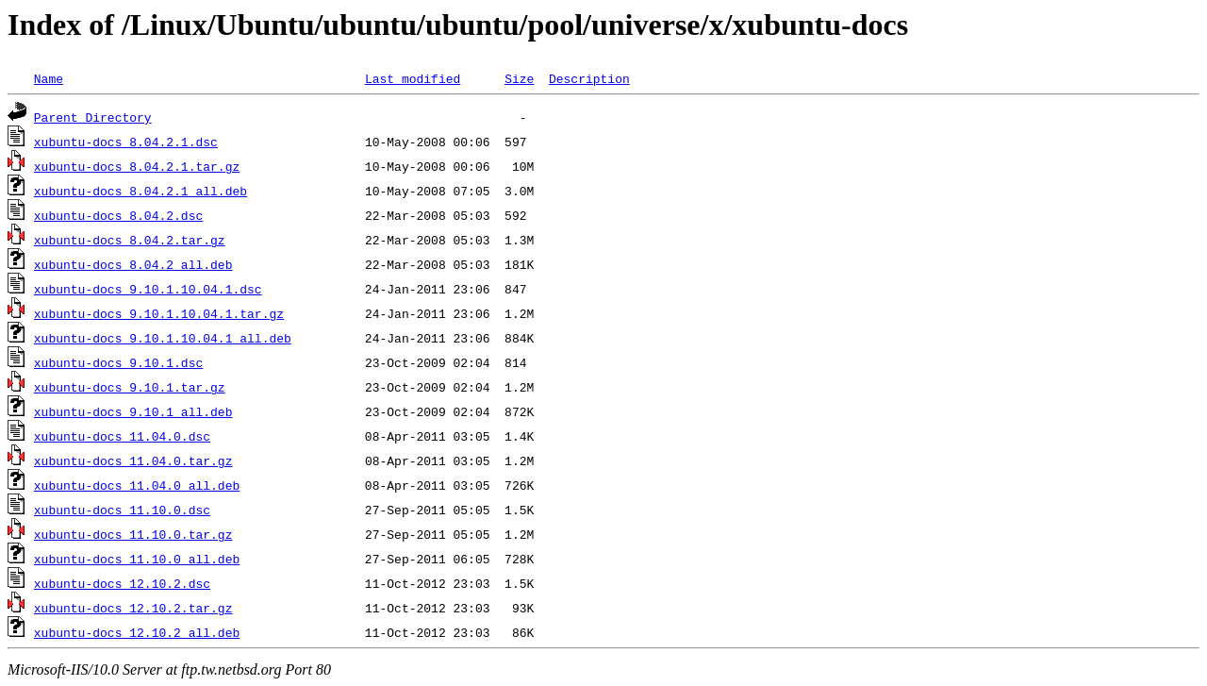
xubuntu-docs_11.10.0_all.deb (137, 558)
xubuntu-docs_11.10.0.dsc (122, 509)
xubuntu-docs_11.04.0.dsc (122, 435)
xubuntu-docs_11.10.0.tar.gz (133, 534)
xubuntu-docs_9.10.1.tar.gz (129, 386)
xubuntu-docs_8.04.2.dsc (118, 215)
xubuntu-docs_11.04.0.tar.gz (133, 460)
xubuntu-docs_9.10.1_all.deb (133, 411)
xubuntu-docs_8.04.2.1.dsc (126, 141)
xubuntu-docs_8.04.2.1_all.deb (140, 190)
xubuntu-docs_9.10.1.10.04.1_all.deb (162, 337)
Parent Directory (93, 117)
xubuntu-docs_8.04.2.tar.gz (129, 239)
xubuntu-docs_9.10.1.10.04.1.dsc (148, 288)
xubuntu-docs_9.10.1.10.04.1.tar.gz (159, 313)
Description (589, 78)
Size (519, 78)
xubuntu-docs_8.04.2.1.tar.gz (137, 166)
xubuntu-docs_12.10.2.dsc (122, 583)
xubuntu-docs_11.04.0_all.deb (137, 485)
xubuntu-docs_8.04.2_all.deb (133, 264)
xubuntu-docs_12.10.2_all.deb (137, 632)
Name (48, 78)
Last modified (412, 78)
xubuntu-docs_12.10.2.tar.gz (133, 607)
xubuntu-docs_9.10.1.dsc (118, 362)
